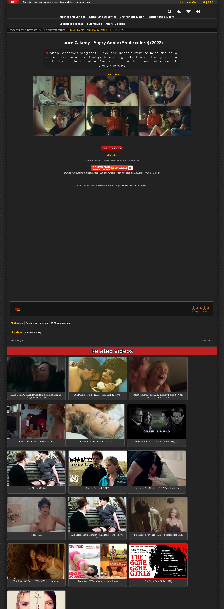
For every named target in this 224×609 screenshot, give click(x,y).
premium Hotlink (128, 176)
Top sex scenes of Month (112, 550)
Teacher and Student (153, 8)
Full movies (87, 15)
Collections (112, 560)
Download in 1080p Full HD (112, 164)
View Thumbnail (112, 139)
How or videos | (197, 2)
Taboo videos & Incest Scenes (26, 21)
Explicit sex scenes (64, 15)
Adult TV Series (108, 15)
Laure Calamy (33, 323)
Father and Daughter (95, 8)
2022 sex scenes (60, 314)
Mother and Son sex (65, 8)
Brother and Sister (125, 8)
